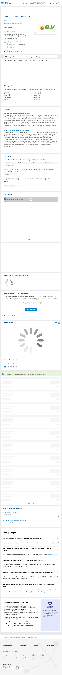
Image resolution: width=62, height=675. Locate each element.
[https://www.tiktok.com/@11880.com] (13, 668)
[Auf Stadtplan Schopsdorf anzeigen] (59, 322)
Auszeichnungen (10, 60)
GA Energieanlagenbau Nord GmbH (13, 520)
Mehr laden (31, 503)
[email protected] (52, 554)
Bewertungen (23, 60)
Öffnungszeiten (10, 57)
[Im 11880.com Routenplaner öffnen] (56, 322)
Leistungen (30, 57)
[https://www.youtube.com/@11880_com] (22, 668)
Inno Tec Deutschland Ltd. (11, 512)
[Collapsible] (57, 538)
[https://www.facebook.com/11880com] (4, 668)
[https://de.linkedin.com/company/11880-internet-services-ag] (17, 668)
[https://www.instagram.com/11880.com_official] (8, 668)
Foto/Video (40, 57)
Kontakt (45, 60)
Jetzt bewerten (31, 309)
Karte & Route (35, 60)
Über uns (21, 57)
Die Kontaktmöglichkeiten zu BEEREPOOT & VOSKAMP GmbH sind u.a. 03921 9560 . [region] (30, 554)
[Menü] (59, 3)
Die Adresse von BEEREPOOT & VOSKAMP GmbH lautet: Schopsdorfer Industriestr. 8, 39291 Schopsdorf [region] (31, 543)
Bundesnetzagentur (9, 607)
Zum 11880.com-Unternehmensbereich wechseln (33, 3)
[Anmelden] (53, 3)
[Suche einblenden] (50, 3)
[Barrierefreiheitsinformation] (56, 3)
